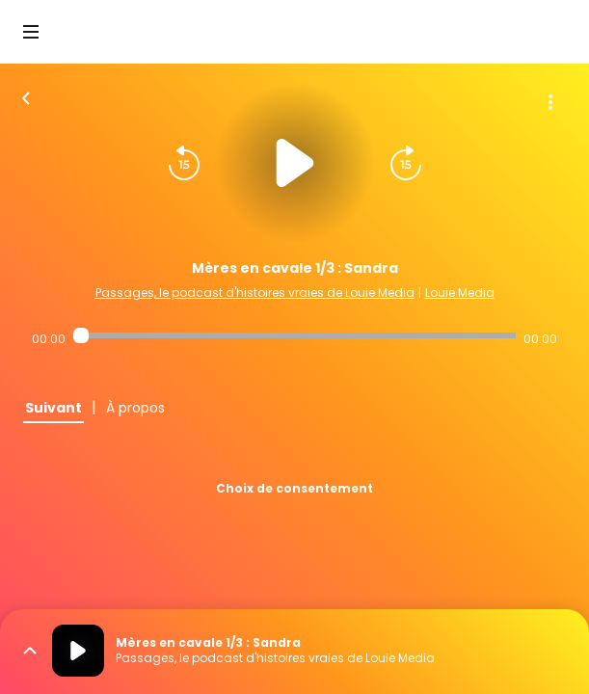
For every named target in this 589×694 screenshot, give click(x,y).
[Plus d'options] (550, 102)
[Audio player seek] (294, 335)
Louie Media (460, 292)
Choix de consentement (294, 488)
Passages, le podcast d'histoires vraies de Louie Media (255, 292)
